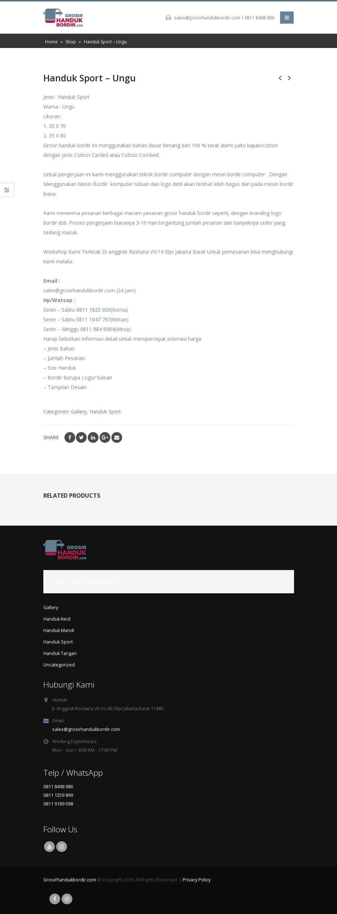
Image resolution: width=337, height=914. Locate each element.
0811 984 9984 (97, 329)
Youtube (49, 846)
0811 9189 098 (58, 804)
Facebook (69, 437)
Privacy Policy (197, 880)
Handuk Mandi (58, 630)
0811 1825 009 (93, 309)
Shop (71, 42)
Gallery (79, 411)
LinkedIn (93, 437)
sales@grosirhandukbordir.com (207, 18)
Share (51, 437)
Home (51, 42)
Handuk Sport (105, 411)
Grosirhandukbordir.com (69, 880)
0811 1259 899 (58, 795)
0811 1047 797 (93, 319)
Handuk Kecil (57, 619)
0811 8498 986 (259, 18)
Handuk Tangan (60, 653)
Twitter (81, 437)
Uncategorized (59, 665)
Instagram (61, 846)
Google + (105, 437)
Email (116, 437)
